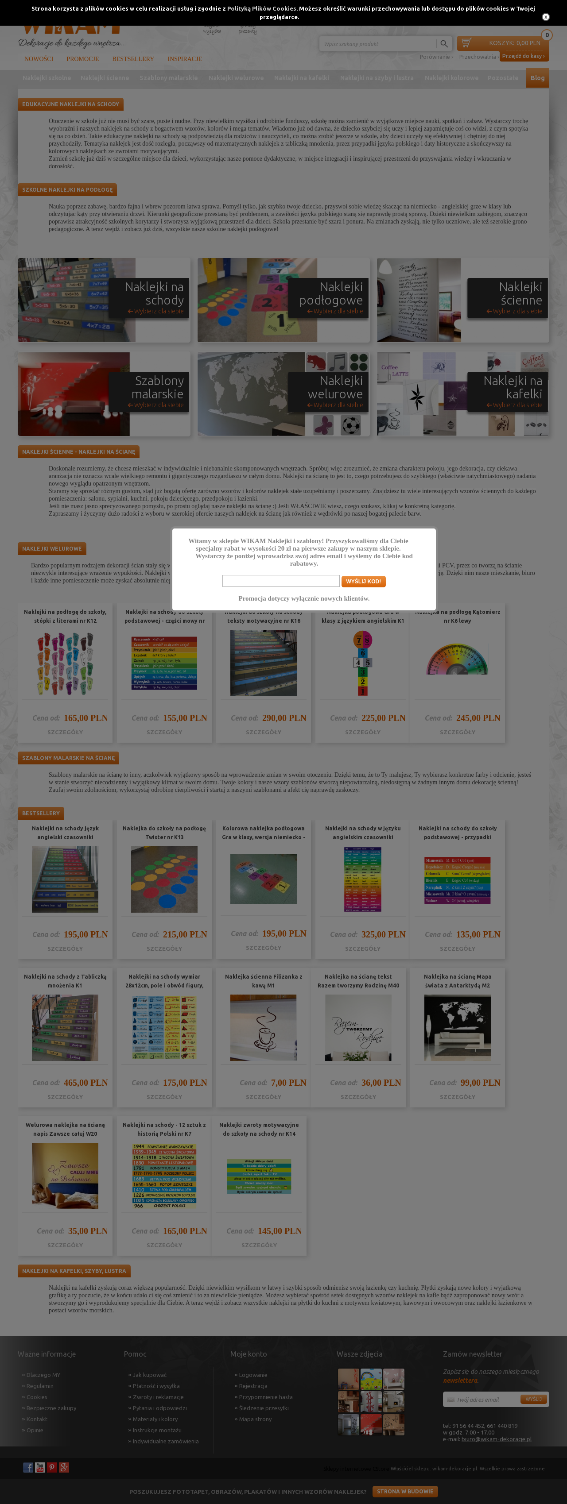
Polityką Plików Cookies (261, 8)
